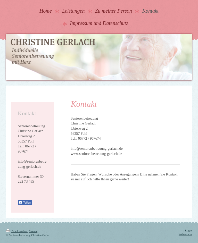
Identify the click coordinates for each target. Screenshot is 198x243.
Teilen (25, 202)
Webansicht (185, 234)
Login (188, 230)
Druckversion (17, 231)
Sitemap (33, 231)
